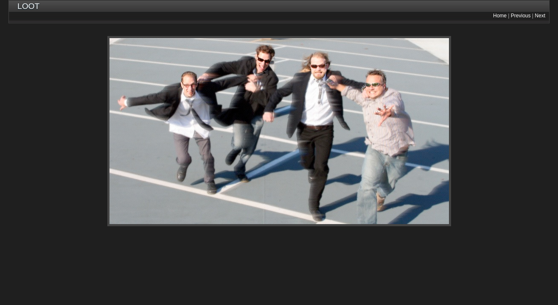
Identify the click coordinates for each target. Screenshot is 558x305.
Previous (521, 16)
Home (500, 16)
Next (540, 16)
